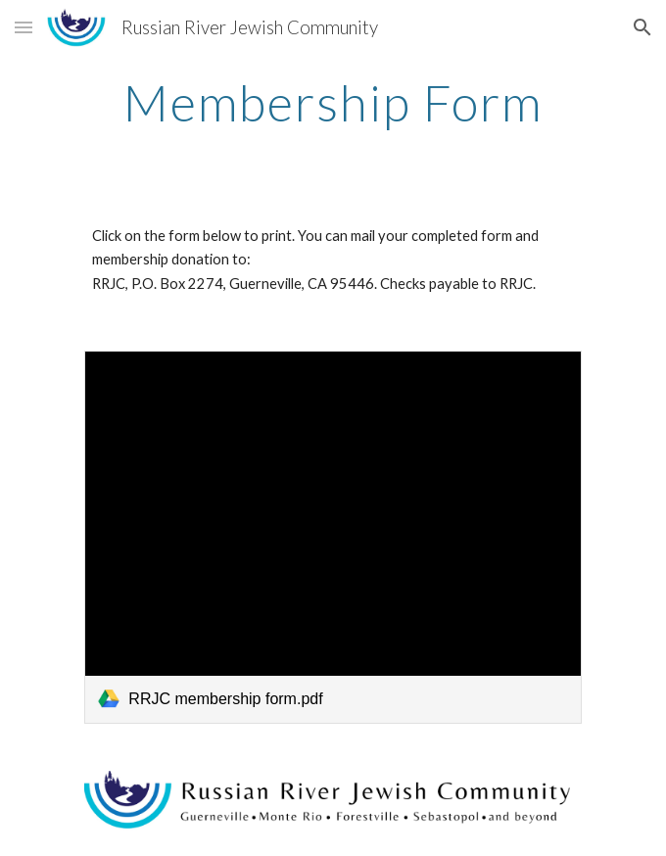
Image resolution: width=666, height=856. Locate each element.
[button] (23, 27)
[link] (332, 537)
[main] (332, 103)
